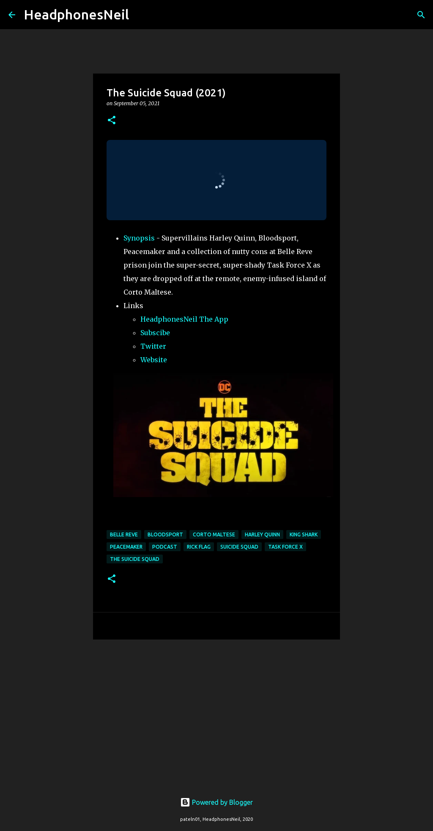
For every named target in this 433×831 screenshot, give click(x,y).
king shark (304, 534)
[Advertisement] (216, 711)
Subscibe (155, 332)
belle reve (124, 534)
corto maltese (214, 534)
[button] (112, 120)
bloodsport (165, 534)
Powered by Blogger (216, 802)
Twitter (153, 346)
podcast (164, 546)
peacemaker (126, 546)
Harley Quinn (262, 534)
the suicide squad (134, 559)
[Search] (141, 15)
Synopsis (139, 238)
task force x (285, 546)
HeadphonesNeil (76, 14)
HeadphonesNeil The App (184, 319)
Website (153, 359)
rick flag (199, 546)
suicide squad (239, 546)
